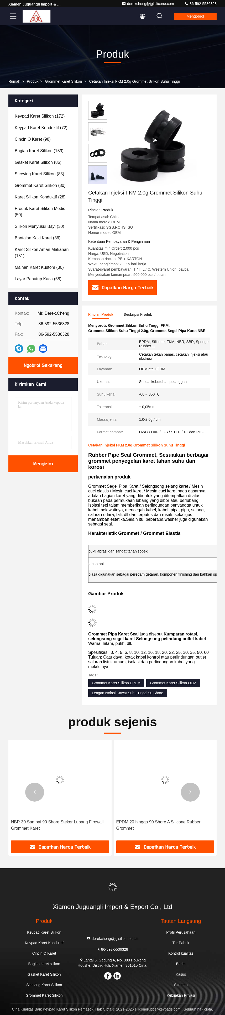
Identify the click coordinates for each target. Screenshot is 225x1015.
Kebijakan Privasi (181, 995)
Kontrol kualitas (180, 953)
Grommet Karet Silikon (63, 81)
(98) (33, 139)
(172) (40, 116)
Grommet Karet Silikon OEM (173, 683)
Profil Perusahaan (180, 932)
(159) (39, 151)
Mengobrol (195, 16)
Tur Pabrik (180, 943)
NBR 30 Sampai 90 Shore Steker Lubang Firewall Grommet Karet (57, 825)
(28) (40, 197)
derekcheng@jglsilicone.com (148, 4)
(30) (39, 226)
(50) (40, 211)
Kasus (181, 974)
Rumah (14, 81)
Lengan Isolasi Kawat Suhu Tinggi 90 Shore (127, 693)
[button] (34, 792)
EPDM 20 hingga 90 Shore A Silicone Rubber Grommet (158, 825)
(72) (41, 127)
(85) (39, 174)
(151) (42, 252)
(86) (38, 162)
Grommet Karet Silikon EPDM (116, 683)
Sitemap (180, 985)
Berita (181, 964)
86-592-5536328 (200, 4)
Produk (32, 81)
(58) (38, 279)
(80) (40, 185)
